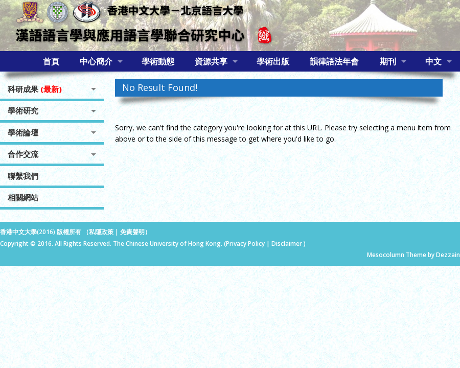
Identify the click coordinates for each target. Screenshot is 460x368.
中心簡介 (96, 61)
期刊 (388, 61)
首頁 (51, 61)
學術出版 (273, 61)
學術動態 (158, 61)
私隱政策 (101, 231)
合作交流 (23, 154)
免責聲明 (132, 231)
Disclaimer (287, 243)
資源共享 (211, 61)
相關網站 (23, 197)
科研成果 (35, 89)
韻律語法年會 (334, 61)
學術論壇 (23, 132)
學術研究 (23, 110)
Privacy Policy (245, 243)
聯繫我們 (23, 176)
